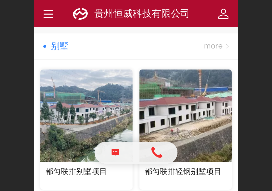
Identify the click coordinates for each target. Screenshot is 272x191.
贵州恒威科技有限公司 (142, 13)
